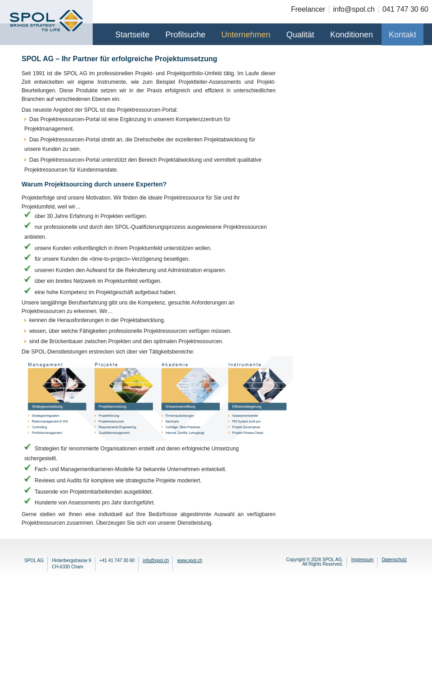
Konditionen (351, 34)
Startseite (132, 34)
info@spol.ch (156, 560)
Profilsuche (185, 34)
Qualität (300, 34)
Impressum (362, 559)
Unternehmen (245, 34)
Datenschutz (394, 559)
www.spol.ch (189, 560)
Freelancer (308, 9)
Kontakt (402, 34)
